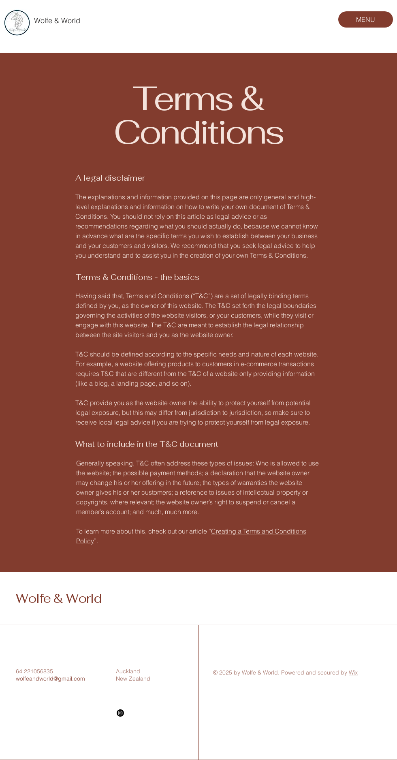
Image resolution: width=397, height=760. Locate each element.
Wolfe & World (57, 20)
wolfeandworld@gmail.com (50, 678)
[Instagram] (120, 713)
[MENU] (365, 19)
